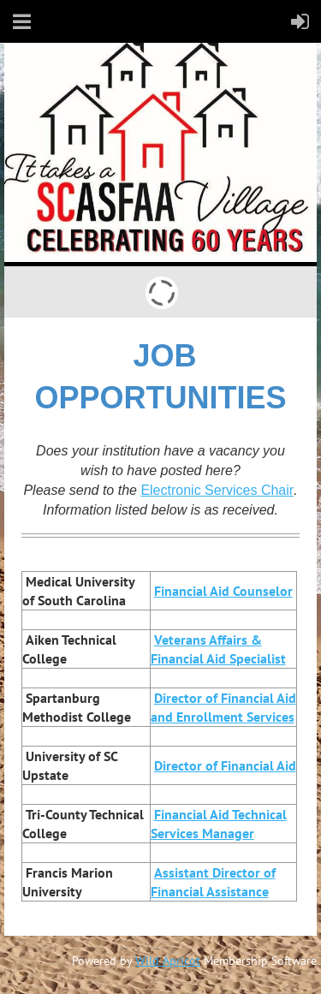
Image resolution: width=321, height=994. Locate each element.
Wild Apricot (167, 960)
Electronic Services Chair (217, 490)
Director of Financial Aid (225, 765)
